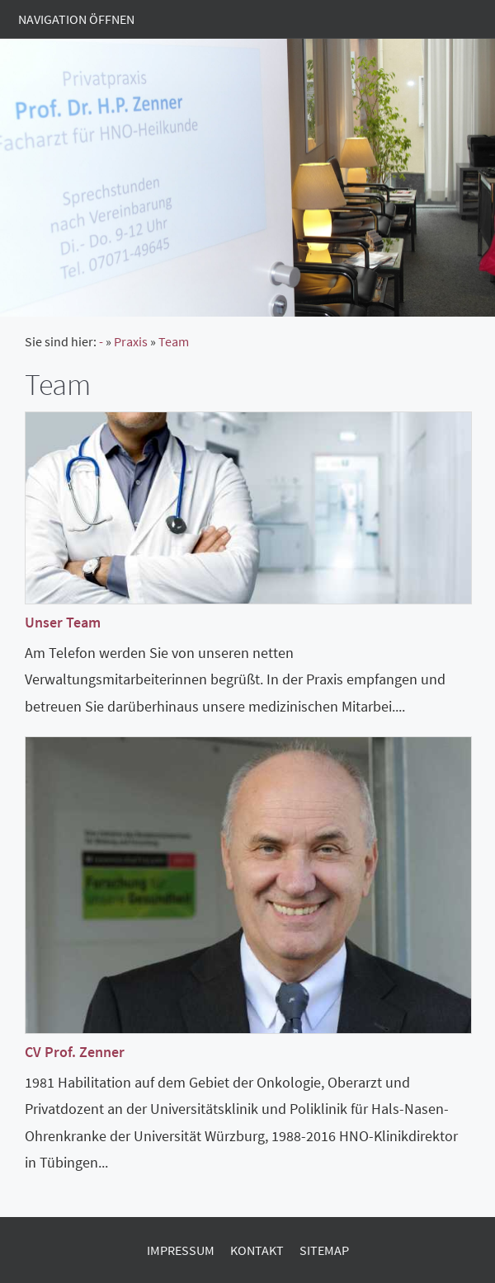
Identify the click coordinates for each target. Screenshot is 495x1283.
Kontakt (257, 1250)
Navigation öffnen (76, 19)
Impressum (180, 1250)
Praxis (131, 341)
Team (173, 341)
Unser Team (63, 622)
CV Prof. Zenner (75, 1051)
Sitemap (324, 1250)
